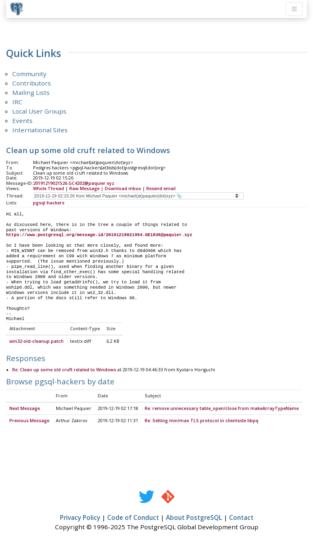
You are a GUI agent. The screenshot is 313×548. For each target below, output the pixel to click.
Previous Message (29, 421)
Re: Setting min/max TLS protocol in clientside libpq (201, 421)
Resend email (161, 188)
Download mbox (123, 188)
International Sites (40, 130)
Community (29, 74)
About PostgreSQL (194, 518)
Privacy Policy (80, 518)
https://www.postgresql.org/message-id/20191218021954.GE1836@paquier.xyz (99, 235)
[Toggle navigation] (294, 9)
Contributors (31, 83)
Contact (241, 518)
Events (22, 120)
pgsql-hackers (48, 203)
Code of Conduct (133, 518)
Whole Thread (48, 188)
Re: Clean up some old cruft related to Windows (64, 370)
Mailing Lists (31, 92)
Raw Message (84, 188)
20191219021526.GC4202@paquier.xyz (73, 183)
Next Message (24, 409)
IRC (17, 102)
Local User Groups (39, 111)
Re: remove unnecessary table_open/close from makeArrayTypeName (222, 409)
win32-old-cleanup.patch (36, 341)
